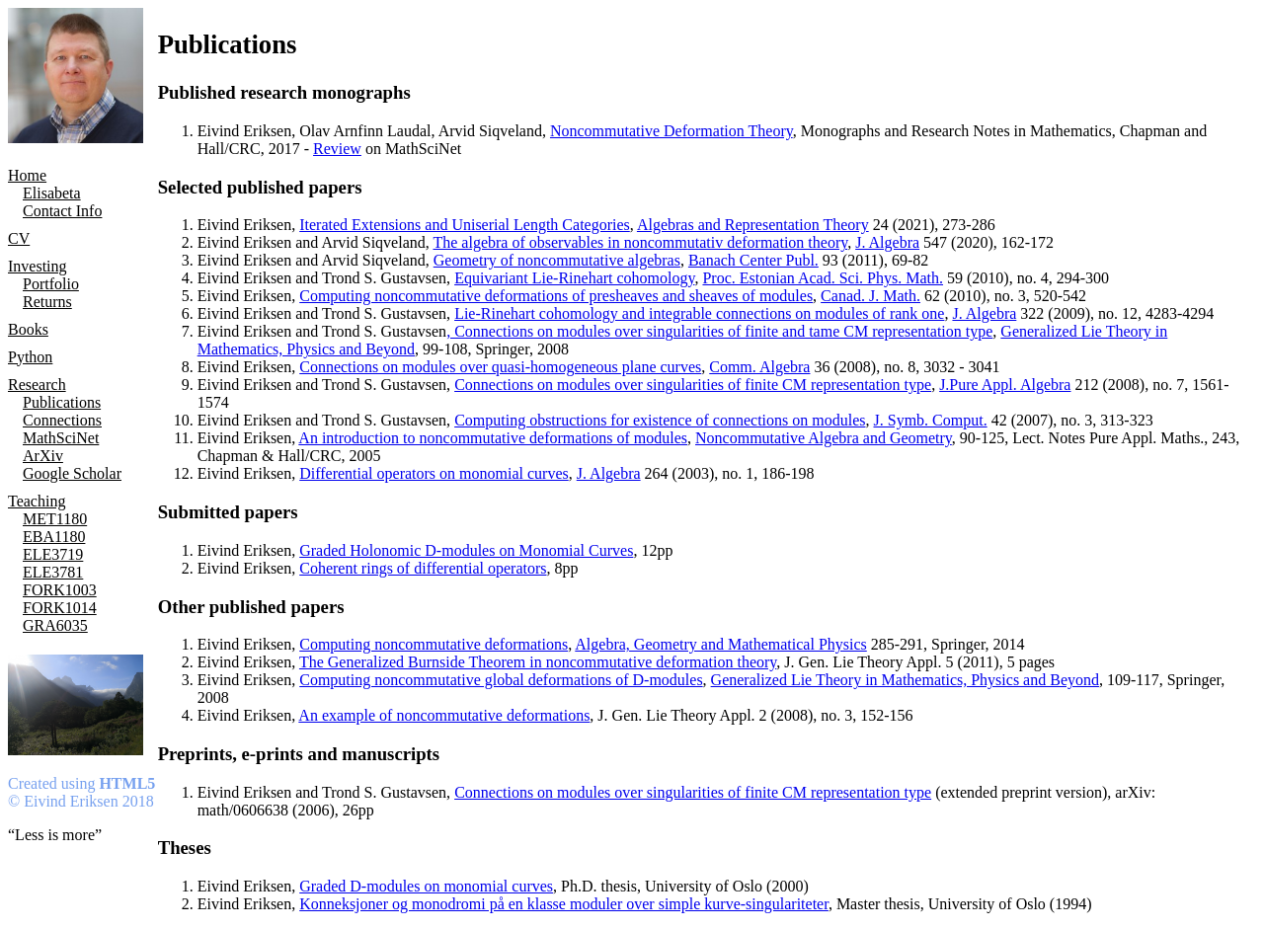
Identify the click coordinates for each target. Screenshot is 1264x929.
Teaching (36, 501)
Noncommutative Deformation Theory (671, 130)
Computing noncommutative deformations (433, 644)
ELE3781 (53, 572)
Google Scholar (72, 473)
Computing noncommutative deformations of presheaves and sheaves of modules (556, 295)
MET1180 (55, 518)
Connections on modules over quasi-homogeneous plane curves (500, 366)
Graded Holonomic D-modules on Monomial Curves (466, 550)
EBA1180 (54, 536)
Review (337, 148)
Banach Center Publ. (753, 260)
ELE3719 (53, 554)
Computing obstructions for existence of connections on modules (659, 420)
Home (27, 175)
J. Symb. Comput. (931, 420)
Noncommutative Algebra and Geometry (823, 437)
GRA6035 (55, 625)
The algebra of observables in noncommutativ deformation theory (640, 242)
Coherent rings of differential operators (422, 568)
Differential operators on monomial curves (434, 473)
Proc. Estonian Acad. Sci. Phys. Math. (822, 278)
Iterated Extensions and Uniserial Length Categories (464, 224)
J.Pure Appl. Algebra (1004, 384)
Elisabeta (52, 193)
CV (19, 238)
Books (28, 329)
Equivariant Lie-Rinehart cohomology (574, 278)
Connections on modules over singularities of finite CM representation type (692, 384)
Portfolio (51, 283)
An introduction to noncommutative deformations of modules (492, 437)
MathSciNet (61, 437)
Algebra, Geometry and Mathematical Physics (720, 644)
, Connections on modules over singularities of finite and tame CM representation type (719, 331)
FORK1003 (60, 589)
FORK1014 (60, 607)
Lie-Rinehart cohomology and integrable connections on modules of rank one (699, 313)
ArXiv (43, 455)
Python (30, 356)
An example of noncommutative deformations (444, 715)
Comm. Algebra (759, 366)
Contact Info (62, 210)
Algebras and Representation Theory (753, 224)
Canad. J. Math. (870, 295)
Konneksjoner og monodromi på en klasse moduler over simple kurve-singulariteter (564, 903)
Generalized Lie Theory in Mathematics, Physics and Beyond (905, 679)
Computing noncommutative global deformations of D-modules (500, 679)
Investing (37, 266)
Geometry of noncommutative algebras (557, 260)
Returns (47, 301)
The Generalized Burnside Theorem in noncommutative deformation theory (537, 662)
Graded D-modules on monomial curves (426, 886)
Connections (62, 420)
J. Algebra (887, 242)
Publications (62, 402)
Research (37, 384)
